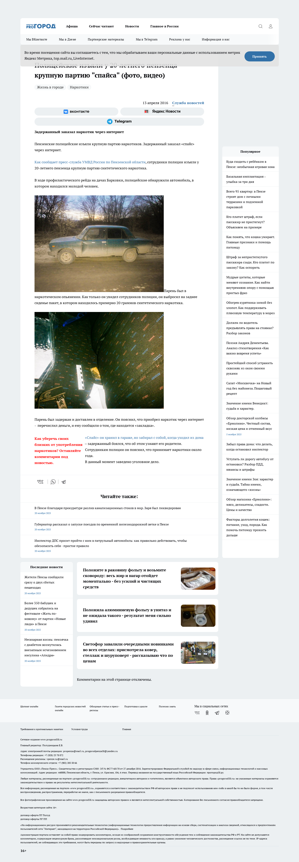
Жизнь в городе (50, 87)
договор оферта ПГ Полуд (35, 815)
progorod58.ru (81, 778)
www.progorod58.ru (51, 739)
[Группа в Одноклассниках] (207, 713)
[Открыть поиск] (261, 26)
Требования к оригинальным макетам (41, 729)
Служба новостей (188, 102)
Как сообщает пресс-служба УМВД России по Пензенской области (90, 162)
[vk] (40, 482)
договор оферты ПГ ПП (33, 819)
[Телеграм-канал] (119, 122)
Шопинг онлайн (29, 706)
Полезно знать (167, 706)
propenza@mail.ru (73, 751)
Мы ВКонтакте (36, 39)
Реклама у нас (179, 39)
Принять (259, 56)
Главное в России (164, 26)
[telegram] (65, 482)
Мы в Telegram (147, 39)
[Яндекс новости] (162, 112)
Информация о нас (216, 39)
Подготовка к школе (135, 706)
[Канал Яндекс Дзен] (227, 713)
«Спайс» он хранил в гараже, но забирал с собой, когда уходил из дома (144, 437)
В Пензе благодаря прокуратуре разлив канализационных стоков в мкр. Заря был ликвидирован (119, 511)
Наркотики (79, 87)
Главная (126, 729)
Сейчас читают (101, 26)
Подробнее (127, 828)
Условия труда (79, 729)
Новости (132, 26)
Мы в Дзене (67, 39)
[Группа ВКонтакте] (76, 112)
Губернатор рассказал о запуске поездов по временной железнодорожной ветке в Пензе (119, 527)
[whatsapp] (53, 482)
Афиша (72, 26)
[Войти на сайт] (271, 26)
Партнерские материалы (106, 39)
